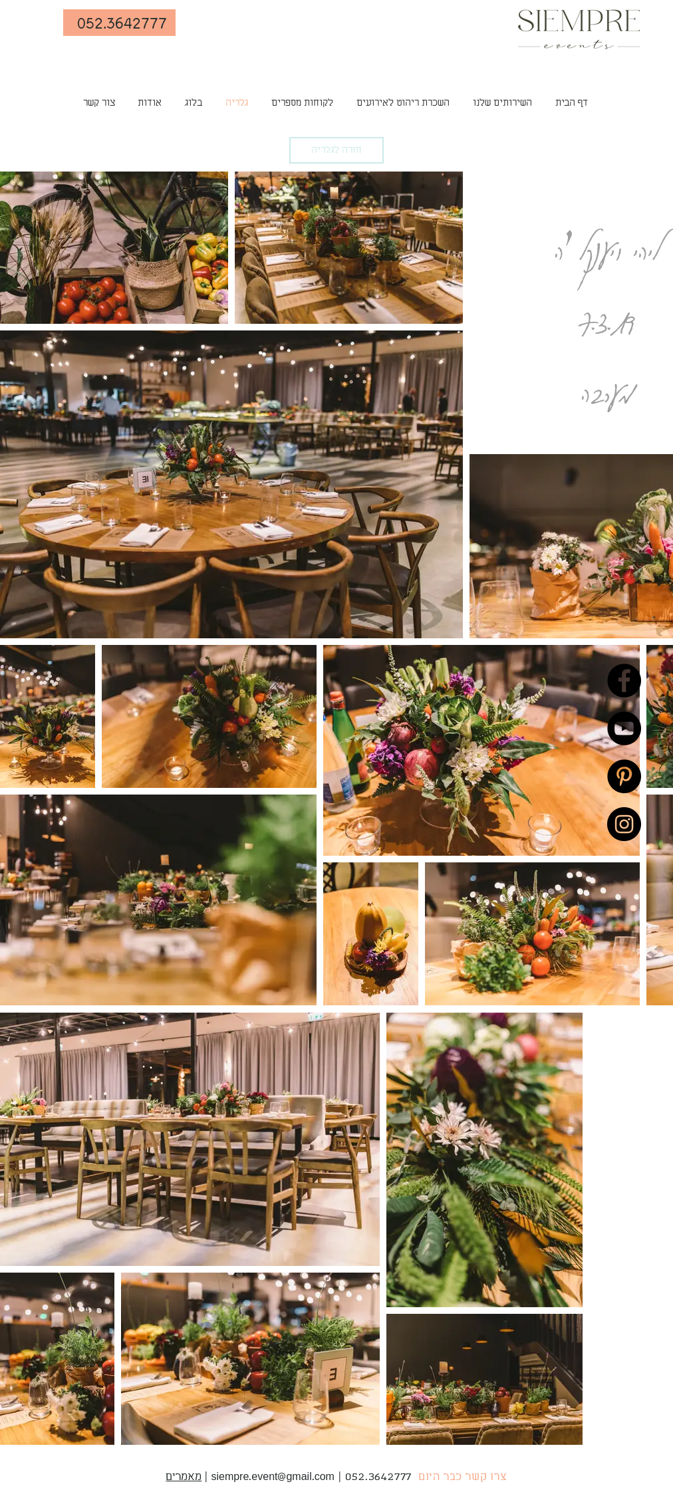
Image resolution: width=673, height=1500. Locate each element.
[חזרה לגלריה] (336, 150)
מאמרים (184, 1477)
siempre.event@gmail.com (273, 1477)
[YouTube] (624, 728)
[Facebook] (624, 680)
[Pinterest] (624, 776)
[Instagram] (624, 824)
